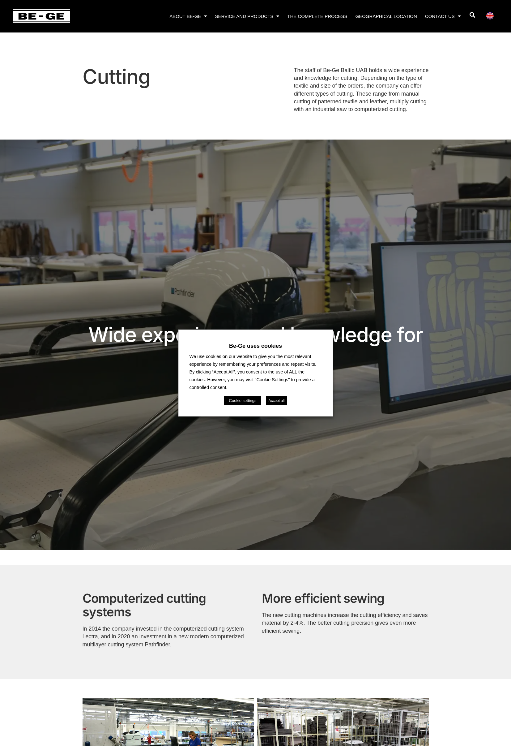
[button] (472, 15)
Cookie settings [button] (243, 400)
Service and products (247, 16)
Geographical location (386, 16)
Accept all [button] (276, 401)
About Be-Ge (188, 16)
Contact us (443, 16)
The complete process (317, 16)
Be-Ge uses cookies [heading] (255, 346)
